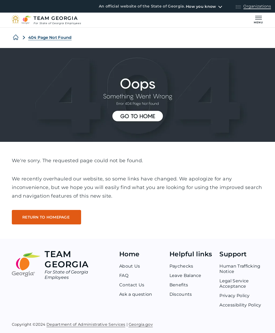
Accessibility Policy (240, 305)
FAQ (123, 275)
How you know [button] (201, 6)
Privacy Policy (234, 295)
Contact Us (131, 284)
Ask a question (135, 294)
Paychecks (181, 266)
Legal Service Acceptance (234, 283)
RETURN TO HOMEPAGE (46, 217)
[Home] (16, 37)
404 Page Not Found (50, 37)
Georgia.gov (141, 324)
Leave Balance (185, 275)
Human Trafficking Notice (239, 269)
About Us (129, 266)
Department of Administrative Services (85, 324)
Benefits (178, 284)
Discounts (180, 294)
